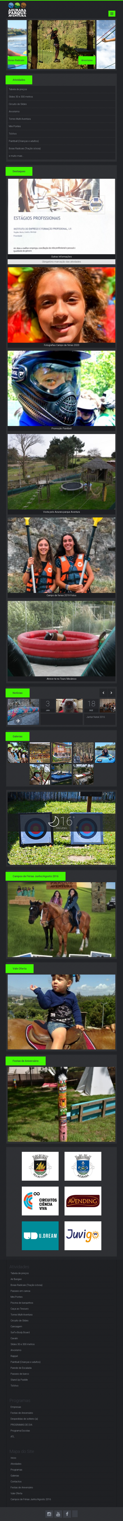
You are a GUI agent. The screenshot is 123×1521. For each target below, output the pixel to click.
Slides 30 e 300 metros (21, 96)
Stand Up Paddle (19, 1379)
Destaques (19, 171)
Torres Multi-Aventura (20, 118)
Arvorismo (14, 111)
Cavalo (14, 1338)
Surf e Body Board (20, 1332)
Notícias (18, 692)
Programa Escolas (20, 1430)
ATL (12, 1436)
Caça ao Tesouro (20, 1308)
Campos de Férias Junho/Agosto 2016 (35, 876)
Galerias (17, 736)
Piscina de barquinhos (22, 1302)
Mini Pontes (15, 126)
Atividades (19, 79)
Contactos (16, 1481)
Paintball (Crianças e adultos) (24, 141)
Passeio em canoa (20, 1291)
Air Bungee (16, 1279)
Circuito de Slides (18, 104)
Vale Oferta (20, 968)
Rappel (14, 1356)
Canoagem (16, 1326)
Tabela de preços (18, 89)
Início (13, 1457)
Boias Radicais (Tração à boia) (25, 148)
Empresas (16, 1407)
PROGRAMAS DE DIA (21, 1424)
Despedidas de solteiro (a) (24, 1418)
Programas (16, 1469)
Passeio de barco (20, 1373)
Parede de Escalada (21, 1368)
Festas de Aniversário (26, 1060)
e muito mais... (16, 155)
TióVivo (13, 133)
